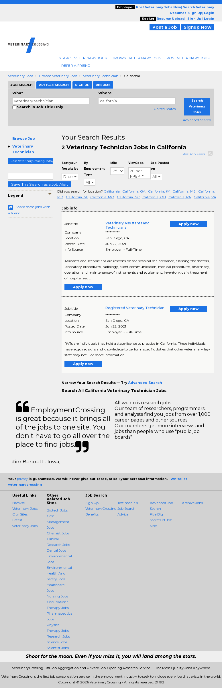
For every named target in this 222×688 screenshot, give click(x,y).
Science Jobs (57, 642)
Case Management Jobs (58, 522)
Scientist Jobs (58, 648)
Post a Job (164, 27)
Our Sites (19, 514)
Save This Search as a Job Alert (39, 184)
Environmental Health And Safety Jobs (59, 573)
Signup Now (197, 27)
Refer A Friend (76, 65)
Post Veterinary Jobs (187, 58)
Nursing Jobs (57, 596)
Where (105, 93)
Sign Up (92, 503)
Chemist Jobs (58, 533)
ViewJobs (136, 163)
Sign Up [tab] (82, 85)
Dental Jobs (56, 550)
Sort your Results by (70, 165)
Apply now (188, 224)
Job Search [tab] (22, 85)
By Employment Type (94, 168)
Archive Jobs (192, 503)
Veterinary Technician (100, 76)
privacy (22, 479)
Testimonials (127, 503)
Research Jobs (58, 636)
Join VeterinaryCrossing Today (32, 161)
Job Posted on (160, 165)
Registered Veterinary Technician (134, 308)
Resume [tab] (103, 85)
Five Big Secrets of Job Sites (161, 520)
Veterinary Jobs (20, 76)
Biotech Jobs (57, 510)
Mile (113, 163)
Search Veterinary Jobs (83, 58)
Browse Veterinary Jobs (136, 58)
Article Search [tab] (54, 85)
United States (165, 109)
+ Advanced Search (195, 120)
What (17, 93)
